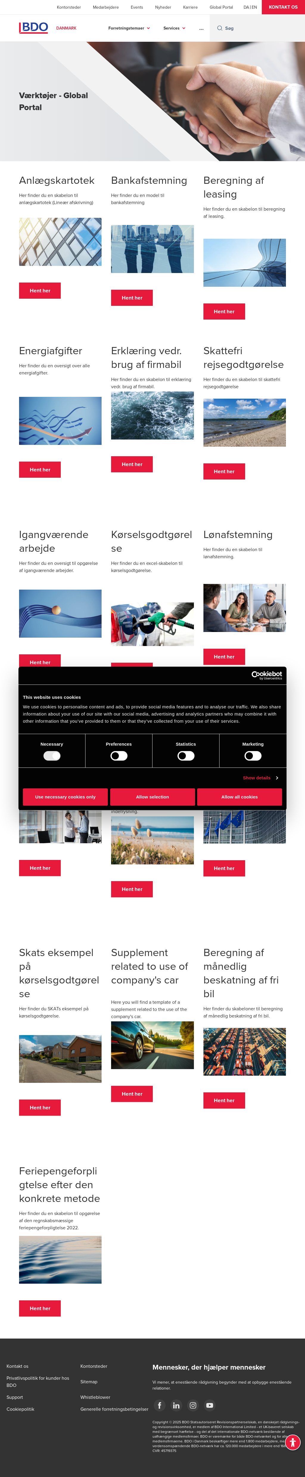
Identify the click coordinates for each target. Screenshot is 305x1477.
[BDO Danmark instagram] (193, 1405)
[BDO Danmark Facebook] (159, 1405)
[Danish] (246, 7)
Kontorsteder (69, 7)
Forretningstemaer (126, 28)
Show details (257, 777)
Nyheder (163, 7)
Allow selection (152, 796)
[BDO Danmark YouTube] (210, 1405)
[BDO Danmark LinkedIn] (176, 1405)
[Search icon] (220, 28)
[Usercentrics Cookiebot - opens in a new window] (256, 675)
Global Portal (221, 7)
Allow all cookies (239, 796)
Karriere (190, 7)
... (201, 28)
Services (172, 28)
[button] (283, 7)
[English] (254, 7)
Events (137, 7)
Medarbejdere (106, 7)
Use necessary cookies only (65, 796)
